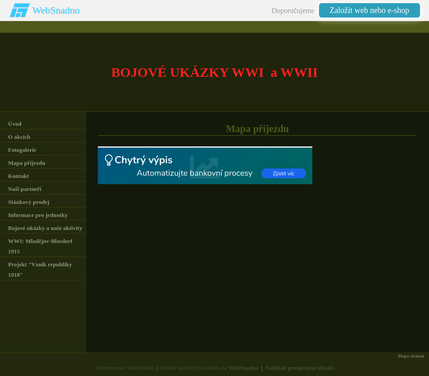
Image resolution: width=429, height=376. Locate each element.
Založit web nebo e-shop (369, 10)
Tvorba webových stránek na (208, 367)
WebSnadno (56, 10)
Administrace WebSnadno (125, 367)
